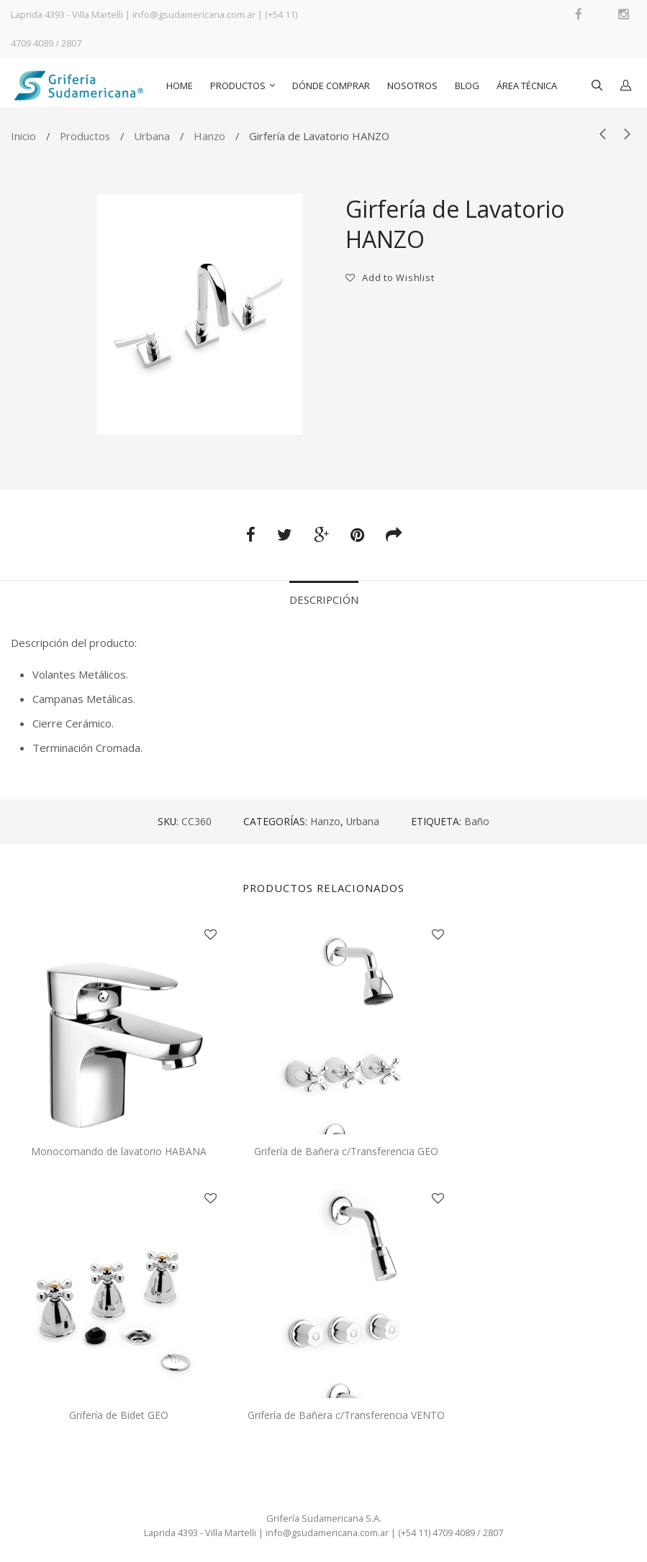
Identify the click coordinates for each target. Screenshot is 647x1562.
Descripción (323, 599)
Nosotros (412, 85)
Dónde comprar (331, 85)
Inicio (23, 136)
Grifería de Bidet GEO (118, 1415)
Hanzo (209, 136)
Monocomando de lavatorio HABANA (119, 1151)
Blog (467, 85)
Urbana (152, 136)
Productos (238, 85)
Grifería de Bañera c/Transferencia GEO (346, 1151)
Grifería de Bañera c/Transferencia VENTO (346, 1415)
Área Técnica (527, 85)
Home (179, 85)
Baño (476, 821)
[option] (199, 314)
